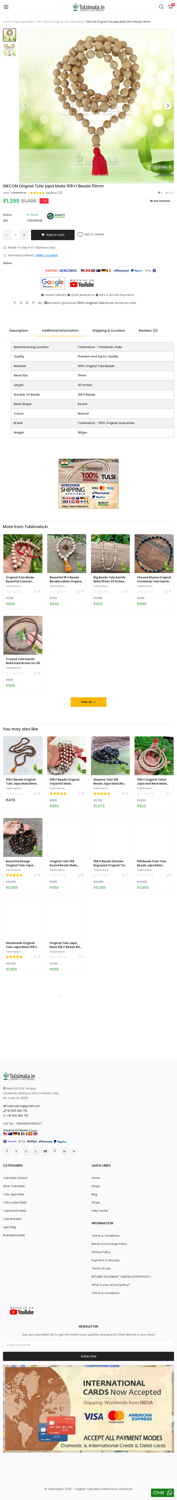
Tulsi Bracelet (12, 1219)
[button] (168, 106)
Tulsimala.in (18, 192)
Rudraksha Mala (14, 1235)
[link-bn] (89, 483)
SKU (5, 221)
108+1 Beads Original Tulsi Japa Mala (60, 22)
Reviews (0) (148, 330)
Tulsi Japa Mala (24, 22)
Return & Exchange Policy (109, 1244)
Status (7, 215)
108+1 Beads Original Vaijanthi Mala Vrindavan (64, 783)
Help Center (100, 1211)
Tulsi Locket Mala (15, 1202)
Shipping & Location (108, 330)
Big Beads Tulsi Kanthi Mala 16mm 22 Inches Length (109, 581)
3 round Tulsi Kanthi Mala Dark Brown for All (23, 661)
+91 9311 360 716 (16, 1111)
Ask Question (160, 201)
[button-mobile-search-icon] (161, 7)
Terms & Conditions (105, 1235)
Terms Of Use (101, 1268)
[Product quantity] (15, 235)
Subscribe (88, 1356)
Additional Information (60, 330)
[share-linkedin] (39, 302)
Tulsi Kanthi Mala (14, 1211)
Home (7, 22)
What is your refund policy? (111, 1285)
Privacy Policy (101, 1252)
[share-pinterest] (33, 302)
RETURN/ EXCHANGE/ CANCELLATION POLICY (121, 1276)
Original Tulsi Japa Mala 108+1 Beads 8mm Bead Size (66, 947)
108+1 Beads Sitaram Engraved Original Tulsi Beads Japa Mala (110, 865)
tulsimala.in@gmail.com (23, 1106)
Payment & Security (106, 1260)
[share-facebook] (14, 302)
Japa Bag (9, 1227)
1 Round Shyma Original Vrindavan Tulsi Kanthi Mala (154, 581)
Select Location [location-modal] (47, 255)
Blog (94, 1194)
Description (18, 330)
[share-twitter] (20, 302)
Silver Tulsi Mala (14, 1186)
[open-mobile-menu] (6, 7)
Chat (158, 1492)
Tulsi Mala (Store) (15, 1178)
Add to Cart (53, 235)
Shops (96, 1186)
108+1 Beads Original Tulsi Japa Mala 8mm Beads (21, 783)
